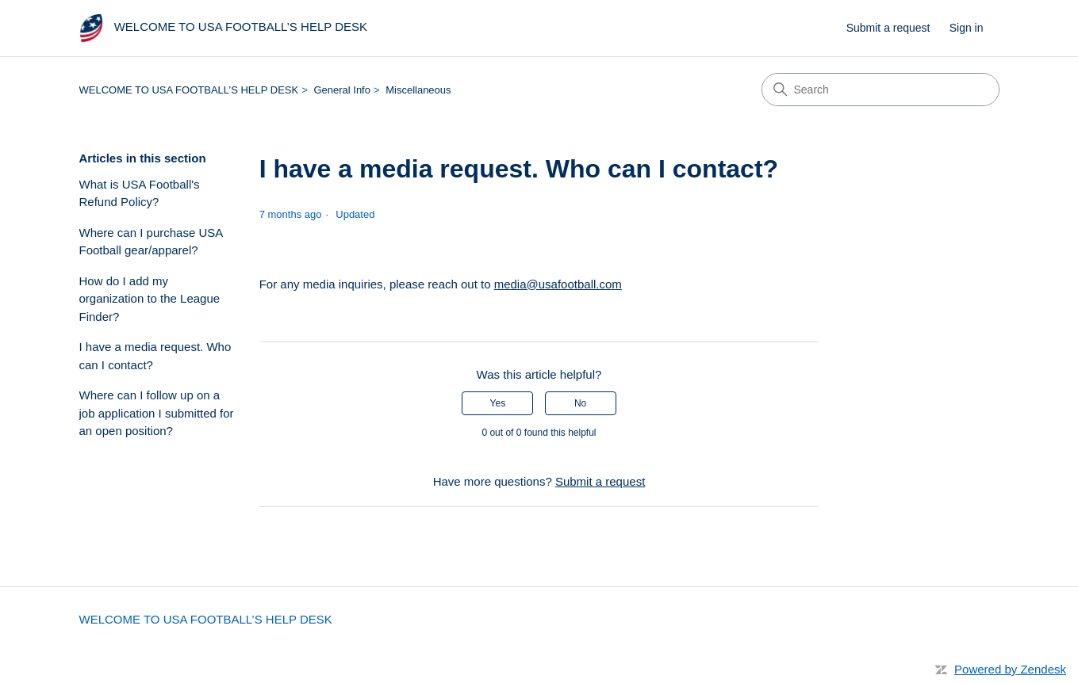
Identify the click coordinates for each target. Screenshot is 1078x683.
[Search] (880, 89)
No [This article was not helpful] (580, 403)
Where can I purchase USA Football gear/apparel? (151, 242)
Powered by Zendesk (1010, 669)
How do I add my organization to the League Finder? (150, 298)
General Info (341, 90)
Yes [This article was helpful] (498, 403)
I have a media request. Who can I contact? (155, 356)
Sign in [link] (966, 27)
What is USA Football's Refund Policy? (139, 193)
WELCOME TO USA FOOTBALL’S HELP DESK (189, 90)
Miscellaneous (418, 90)
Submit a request (888, 27)
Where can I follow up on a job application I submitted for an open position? (156, 412)
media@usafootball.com (558, 284)
